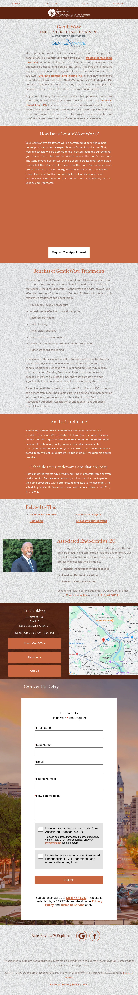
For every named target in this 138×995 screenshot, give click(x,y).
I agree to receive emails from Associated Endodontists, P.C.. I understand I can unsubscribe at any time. (72, 859)
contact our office (44, 448)
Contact (119, 3)
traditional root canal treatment (77, 439)
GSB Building (34, 611)
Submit (69, 880)
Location (51, 3)
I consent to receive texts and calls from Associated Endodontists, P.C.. (72, 835)
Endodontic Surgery (88, 514)
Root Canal (36, 521)
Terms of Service (72, 905)
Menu (16, 3)
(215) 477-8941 (76, 897)
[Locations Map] (103, 640)
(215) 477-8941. (110, 595)
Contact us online (77, 595)
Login (85, 984)
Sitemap (55, 984)
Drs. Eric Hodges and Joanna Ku (60, 76)
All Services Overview (43, 514)
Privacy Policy (53, 842)
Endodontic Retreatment (91, 521)
